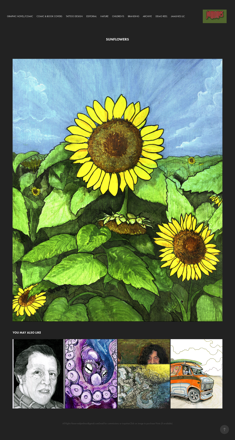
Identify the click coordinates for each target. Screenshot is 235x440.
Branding (133, 16)
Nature (104, 16)
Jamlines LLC (178, 16)
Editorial (91, 16)
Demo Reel (161, 16)
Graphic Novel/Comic (20, 16)
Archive (147, 16)
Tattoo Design (74, 16)
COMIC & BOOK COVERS (49, 16)
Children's (118, 16)
